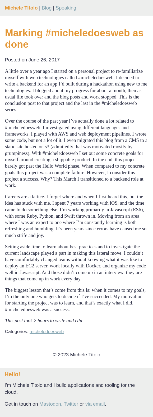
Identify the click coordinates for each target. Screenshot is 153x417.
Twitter (71, 404)
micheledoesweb (47, 331)
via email (95, 404)
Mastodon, (50, 404)
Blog (47, 8)
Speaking (65, 8)
